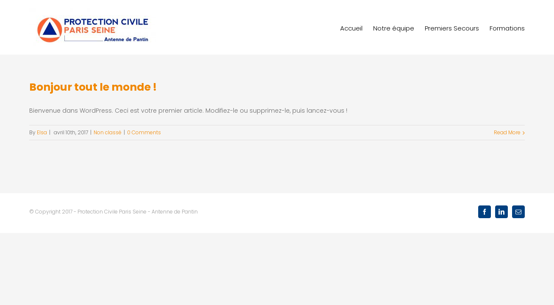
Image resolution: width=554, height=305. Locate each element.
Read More (507, 132)
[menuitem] (340, 27)
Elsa (42, 132)
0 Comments (144, 132)
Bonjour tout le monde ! (93, 87)
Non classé (108, 132)
